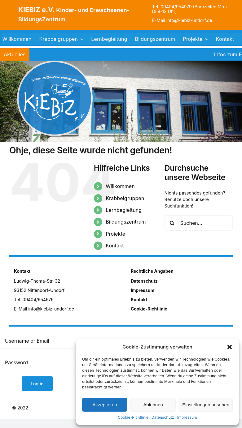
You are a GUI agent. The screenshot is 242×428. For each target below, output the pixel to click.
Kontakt (115, 245)
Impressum (187, 417)
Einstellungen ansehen (205, 404)
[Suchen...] (199, 223)
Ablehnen (153, 404)
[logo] (55, 62)
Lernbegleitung (124, 210)
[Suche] (172, 223)
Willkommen (120, 186)
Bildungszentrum (126, 222)
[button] (230, 347)
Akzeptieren (104, 404)
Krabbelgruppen (125, 198)
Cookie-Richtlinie (133, 417)
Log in (37, 383)
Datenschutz (163, 417)
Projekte (115, 234)
